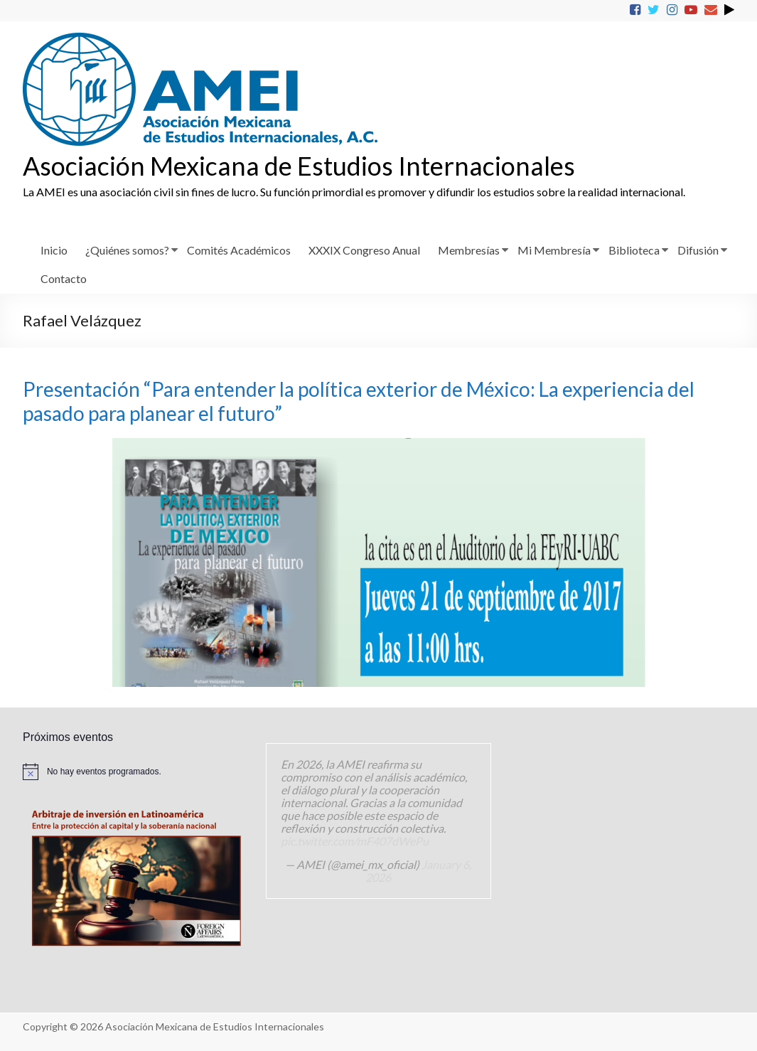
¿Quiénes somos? (127, 250)
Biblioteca (634, 250)
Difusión (698, 250)
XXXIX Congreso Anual (364, 250)
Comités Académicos (239, 250)
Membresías (469, 250)
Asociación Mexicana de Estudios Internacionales (299, 165)
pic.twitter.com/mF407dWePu (355, 841)
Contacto (64, 278)
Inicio (54, 250)
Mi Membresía (554, 250)
